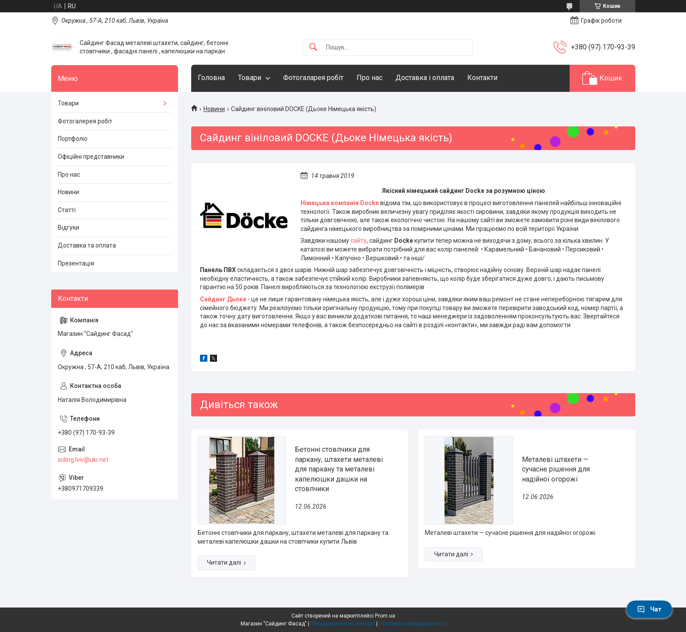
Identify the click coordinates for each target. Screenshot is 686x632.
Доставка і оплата (425, 77)
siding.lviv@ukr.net (83, 459)
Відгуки (68, 227)
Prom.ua (385, 616)
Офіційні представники (91, 156)
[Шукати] (313, 47)
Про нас (369, 77)
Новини (214, 108)
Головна (211, 77)
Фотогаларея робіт (313, 77)
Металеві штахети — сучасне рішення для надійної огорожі (556, 469)
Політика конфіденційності (412, 624)
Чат (649, 609)
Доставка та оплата (87, 245)
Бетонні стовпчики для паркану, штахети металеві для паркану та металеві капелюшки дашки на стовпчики (339, 469)
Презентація (76, 263)
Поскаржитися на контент (343, 624)
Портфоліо (73, 138)
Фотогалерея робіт (85, 121)
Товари (249, 77)
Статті (67, 209)
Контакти (482, 77)
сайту (358, 240)
